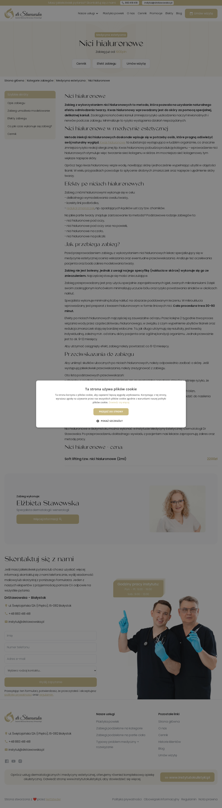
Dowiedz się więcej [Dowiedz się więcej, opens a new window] (119, 402)
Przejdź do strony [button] (111, 411)
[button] (111, 421)
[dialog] (111, 404)
